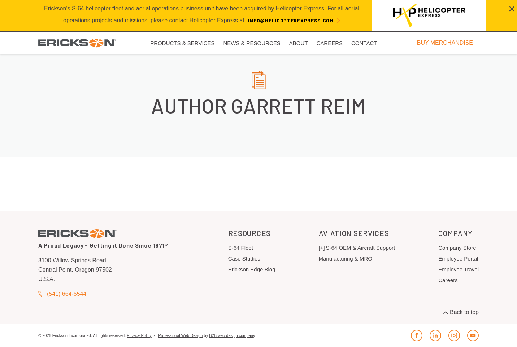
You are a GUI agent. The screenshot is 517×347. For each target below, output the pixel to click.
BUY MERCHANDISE (445, 43)
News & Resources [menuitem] (251, 43)
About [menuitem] (298, 43)
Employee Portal (458, 258)
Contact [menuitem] (364, 43)
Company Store (457, 248)
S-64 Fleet (240, 248)
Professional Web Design (180, 335)
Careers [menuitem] (329, 43)
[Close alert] (511, 8)
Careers (447, 280)
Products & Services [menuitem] (182, 43)
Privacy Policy (139, 335)
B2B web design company (232, 335)
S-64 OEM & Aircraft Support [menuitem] (360, 248)
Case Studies (244, 258)
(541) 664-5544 (62, 293)
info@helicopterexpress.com (291, 20)
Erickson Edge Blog (251, 269)
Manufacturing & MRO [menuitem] (345, 258)
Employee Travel (458, 269)
